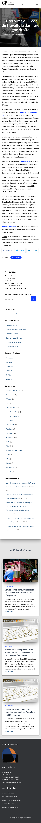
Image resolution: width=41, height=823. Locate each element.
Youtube (9, 379)
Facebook (9, 358)
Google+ (9, 362)
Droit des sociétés (12, 416)
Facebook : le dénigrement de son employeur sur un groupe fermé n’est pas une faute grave (20, 652)
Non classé (9, 437)
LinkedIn (9, 371)
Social (8, 463)
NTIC (8, 442)
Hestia (12, 818)
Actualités (9, 395)
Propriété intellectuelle (14, 450)
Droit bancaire (11, 408)
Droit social (16, 257)
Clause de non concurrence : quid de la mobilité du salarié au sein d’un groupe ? (19, 592)
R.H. (7, 459)
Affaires (8, 399)
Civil (7, 403)
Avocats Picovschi (12, 325)
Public (8, 454)
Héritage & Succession (14, 342)
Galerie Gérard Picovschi (14, 338)
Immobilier (9, 433)
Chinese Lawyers (12, 334)
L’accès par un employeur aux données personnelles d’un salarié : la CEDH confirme (20, 712)
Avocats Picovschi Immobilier (16, 329)
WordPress (27, 818)
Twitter (8, 375)
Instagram (9, 366)
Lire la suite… (9, 612)
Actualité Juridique (12, 390)
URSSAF (9, 472)
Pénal (8, 446)
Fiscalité (9, 429)
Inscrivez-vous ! (11, 314)
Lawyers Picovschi (12, 346)
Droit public (10, 420)
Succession (10, 467)
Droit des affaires (12, 412)
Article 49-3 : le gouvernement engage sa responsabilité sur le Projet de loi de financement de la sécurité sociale (20, 506)
